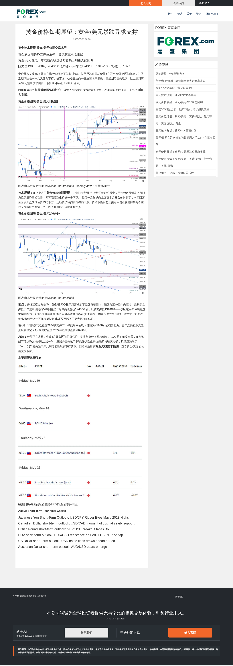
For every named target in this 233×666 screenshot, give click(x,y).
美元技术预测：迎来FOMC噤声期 (176, 95)
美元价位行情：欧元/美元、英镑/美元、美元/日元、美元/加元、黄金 (184, 120)
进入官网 (190, 633)
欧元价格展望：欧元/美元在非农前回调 (179, 102)
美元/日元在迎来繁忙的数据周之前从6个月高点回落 (185, 142)
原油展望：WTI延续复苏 (170, 74)
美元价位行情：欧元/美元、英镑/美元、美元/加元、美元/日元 (184, 163)
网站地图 (179, 597)
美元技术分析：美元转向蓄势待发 (176, 131)
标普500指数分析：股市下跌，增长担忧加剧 (182, 109)
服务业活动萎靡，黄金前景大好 (175, 88)
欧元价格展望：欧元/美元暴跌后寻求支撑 (181, 152)
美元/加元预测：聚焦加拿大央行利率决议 (181, 81)
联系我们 (86, 633)
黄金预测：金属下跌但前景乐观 (175, 173)
